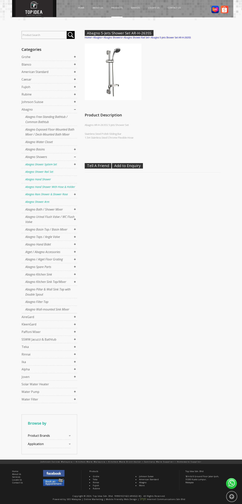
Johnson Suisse (32, 102)
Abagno (27, 109)
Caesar (26, 79)
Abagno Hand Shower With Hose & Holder (50, 187)
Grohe (26, 57)
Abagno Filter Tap (36, 302)
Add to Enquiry (127, 165)
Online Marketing (93, 499)
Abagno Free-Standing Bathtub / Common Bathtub (46, 119)
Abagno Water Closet (39, 142)
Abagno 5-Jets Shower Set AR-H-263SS (171, 37)
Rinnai (26, 354)
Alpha (26, 369)
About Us (16, 474)
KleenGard (29, 324)
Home (88, 37)
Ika (24, 362)
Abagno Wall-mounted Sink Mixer (47, 309)
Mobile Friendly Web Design (121, 499)
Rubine (27, 94)
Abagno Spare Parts (38, 267)
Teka (25, 347)
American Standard (35, 72)
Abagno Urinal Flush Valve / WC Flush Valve (49, 219)
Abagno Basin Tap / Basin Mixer (46, 229)
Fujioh (26, 87)
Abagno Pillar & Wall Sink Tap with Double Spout (48, 292)
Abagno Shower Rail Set (39, 171)
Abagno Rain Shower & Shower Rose (46, 194)
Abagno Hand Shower (38, 179)
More (142, 485)
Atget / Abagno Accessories (42, 252)
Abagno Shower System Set (41, 164)
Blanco (26, 64)
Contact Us (17, 482)
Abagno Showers (36, 157)
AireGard (28, 317)
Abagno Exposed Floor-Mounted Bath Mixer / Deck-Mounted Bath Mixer (49, 132)
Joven (25, 377)
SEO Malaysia (74, 499)
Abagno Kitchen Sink (38, 274)
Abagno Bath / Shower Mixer (44, 209)
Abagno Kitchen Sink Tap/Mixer (45, 282)
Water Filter (30, 399)
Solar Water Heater (35, 384)
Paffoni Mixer (31, 332)
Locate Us (17, 479)
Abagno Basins (35, 149)
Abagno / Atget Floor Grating (44, 259)
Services (16, 477)
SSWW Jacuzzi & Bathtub (39, 339)
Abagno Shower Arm (37, 202)
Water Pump (30, 392)
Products (93, 471)
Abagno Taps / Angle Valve (42, 237)
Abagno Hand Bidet (38, 244)
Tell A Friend (98, 165)
